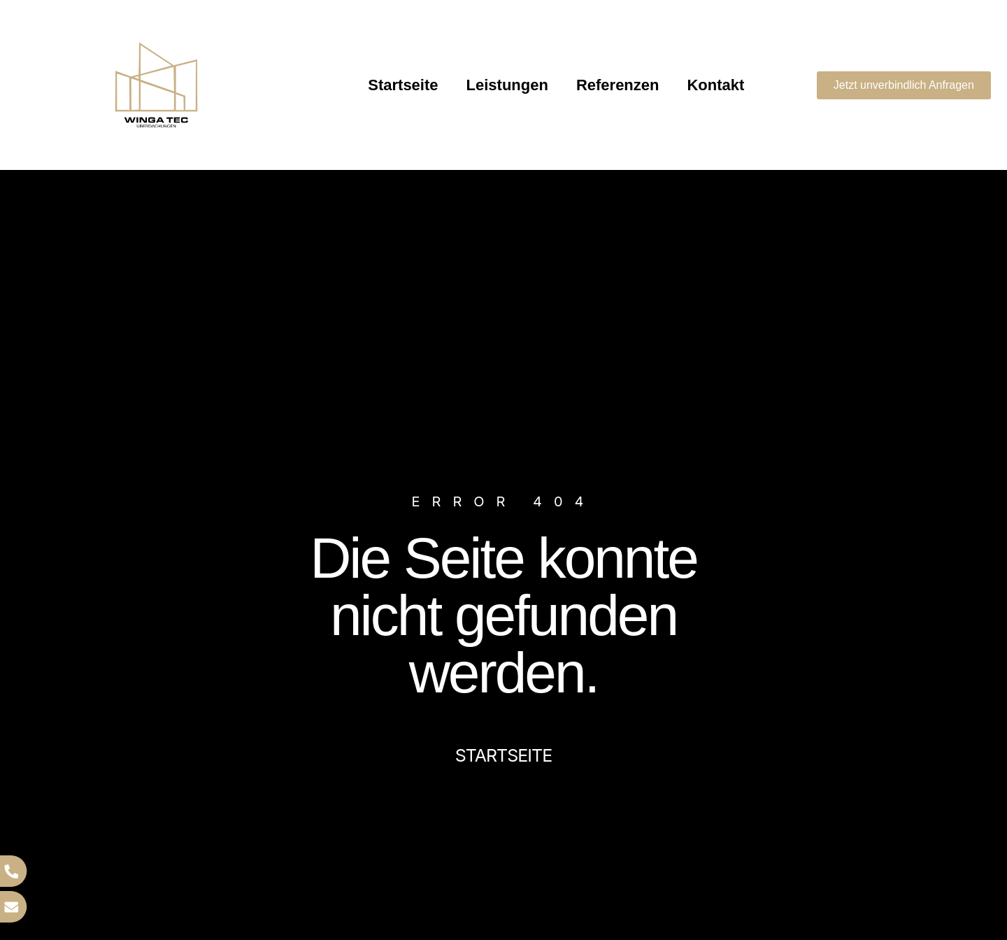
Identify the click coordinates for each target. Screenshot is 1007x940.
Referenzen (617, 85)
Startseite (403, 85)
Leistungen (507, 85)
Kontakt (715, 85)
